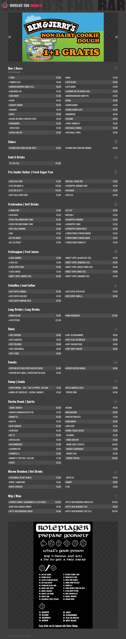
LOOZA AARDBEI (35, 257)
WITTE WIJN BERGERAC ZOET (91, 506)
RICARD (91, 407)
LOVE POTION (35, 320)
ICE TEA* (91, 210)
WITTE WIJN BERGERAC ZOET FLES (91, 511)
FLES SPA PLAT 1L (35, 190)
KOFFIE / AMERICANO (35, 482)
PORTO (35, 462)
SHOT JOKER (35, 353)
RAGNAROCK (91, 114)
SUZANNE (91, 118)
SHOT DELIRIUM (35, 344)
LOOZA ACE (35, 262)
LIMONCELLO (35, 453)
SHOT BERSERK (35, 335)
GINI (35, 233)
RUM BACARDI (91, 412)
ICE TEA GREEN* (35, 238)
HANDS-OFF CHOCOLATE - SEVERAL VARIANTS (35, 392)
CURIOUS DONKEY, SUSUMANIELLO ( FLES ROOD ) (35, 502)
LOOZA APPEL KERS (35, 267)
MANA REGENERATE (91, 315)
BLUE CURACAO (35, 426)
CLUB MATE (35, 215)
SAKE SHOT (91, 426)
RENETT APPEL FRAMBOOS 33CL (91, 262)
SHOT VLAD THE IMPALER (91, 339)
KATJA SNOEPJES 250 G (91, 387)
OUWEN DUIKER (91, 105)
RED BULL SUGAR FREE (91, 181)
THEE (91, 486)
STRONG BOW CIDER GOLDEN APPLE (35, 148)
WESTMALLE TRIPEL (91, 132)
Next (116, 37)
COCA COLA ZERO (35, 181)
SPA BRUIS (91, 190)
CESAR (35, 100)
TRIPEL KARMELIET (91, 123)
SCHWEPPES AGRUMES (91, 219)
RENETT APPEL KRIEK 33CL (91, 271)
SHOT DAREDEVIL (35, 339)
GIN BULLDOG (35, 439)
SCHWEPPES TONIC (91, 224)
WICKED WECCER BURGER (91, 368)
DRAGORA (35, 109)
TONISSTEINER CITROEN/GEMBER (91, 233)
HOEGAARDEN (35, 123)
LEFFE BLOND (91, 82)
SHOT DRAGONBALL (35, 348)
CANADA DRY (35, 210)
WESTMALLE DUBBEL (91, 128)
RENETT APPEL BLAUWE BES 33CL (91, 257)
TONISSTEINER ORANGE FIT (91, 242)
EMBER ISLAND (35, 315)
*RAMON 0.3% (35, 82)
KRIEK (91, 77)
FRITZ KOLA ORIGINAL (35, 228)
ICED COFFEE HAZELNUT (35, 296)
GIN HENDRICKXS (35, 444)
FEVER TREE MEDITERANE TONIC (35, 224)
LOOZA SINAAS (35, 271)
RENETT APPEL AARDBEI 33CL (35, 276)
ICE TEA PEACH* (35, 242)
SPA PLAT (91, 195)
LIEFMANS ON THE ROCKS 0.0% (91, 91)
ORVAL (91, 100)
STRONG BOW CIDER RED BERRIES (91, 148)
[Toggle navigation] (36, 5)
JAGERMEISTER (35, 448)
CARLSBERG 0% (35, 91)
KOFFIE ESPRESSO (35, 486)
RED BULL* (91, 215)
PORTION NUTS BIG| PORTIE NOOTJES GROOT (35, 368)
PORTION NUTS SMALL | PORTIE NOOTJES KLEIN (35, 372)
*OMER (35, 77)
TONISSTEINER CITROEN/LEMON (91, 238)
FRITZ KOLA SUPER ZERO (35, 195)
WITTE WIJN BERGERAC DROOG (35, 511)
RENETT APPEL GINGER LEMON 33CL (91, 267)
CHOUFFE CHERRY (35, 105)
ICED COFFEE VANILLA (91, 296)
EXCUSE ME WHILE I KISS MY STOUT (35, 118)
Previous (9, 37)
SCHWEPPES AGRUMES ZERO (91, 185)
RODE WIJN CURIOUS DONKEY (35, 506)
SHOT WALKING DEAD (91, 344)
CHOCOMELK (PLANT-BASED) (35, 477)
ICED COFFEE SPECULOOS (91, 291)
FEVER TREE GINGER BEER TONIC (35, 219)
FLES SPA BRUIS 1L (35, 185)
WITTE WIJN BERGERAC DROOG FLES (91, 502)
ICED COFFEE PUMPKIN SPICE (35, 300)
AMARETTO (35, 416)
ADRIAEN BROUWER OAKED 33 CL (35, 86)
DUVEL (35, 114)
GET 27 (35, 435)
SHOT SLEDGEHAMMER (91, 335)
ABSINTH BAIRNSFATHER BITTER (35, 412)
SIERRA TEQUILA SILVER (91, 430)
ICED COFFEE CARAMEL (35, 291)
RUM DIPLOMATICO (91, 416)
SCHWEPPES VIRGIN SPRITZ (91, 228)
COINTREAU (35, 430)
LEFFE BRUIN (91, 86)
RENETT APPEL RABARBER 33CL (91, 276)
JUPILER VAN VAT (35, 132)
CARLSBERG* (35, 95)
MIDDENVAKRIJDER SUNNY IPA (91, 95)
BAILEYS (35, 421)
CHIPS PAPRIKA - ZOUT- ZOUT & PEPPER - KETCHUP (35, 387)
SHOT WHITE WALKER (91, 348)
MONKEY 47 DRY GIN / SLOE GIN (35, 458)
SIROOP (91, 482)
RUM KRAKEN (91, 421)
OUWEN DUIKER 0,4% (91, 109)
